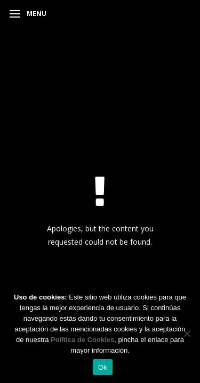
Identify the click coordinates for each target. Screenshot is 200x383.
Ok (102, 367)
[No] (186, 333)
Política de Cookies (82, 340)
